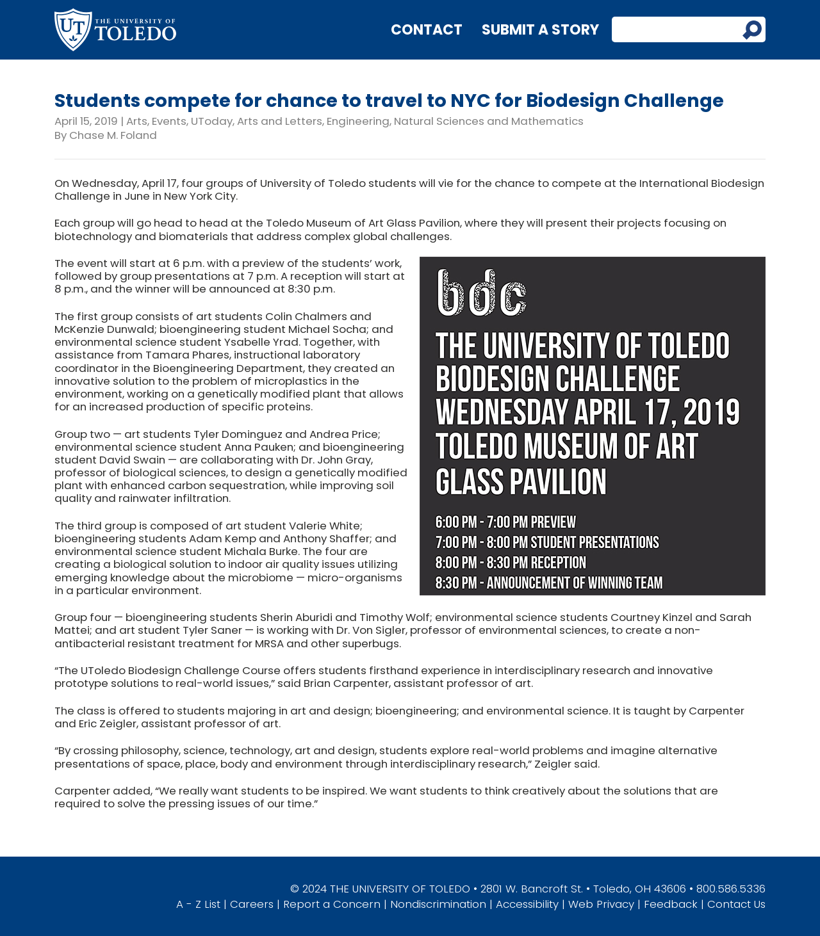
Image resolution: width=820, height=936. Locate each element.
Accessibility (527, 904)
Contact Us (736, 904)
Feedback (671, 904)
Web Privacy (601, 904)
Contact (427, 30)
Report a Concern (332, 904)
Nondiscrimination (438, 904)
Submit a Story (540, 30)
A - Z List (198, 904)
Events (169, 121)
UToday (212, 121)
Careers (252, 904)
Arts (136, 121)
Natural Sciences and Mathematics (489, 121)
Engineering (358, 121)
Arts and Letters (279, 121)
